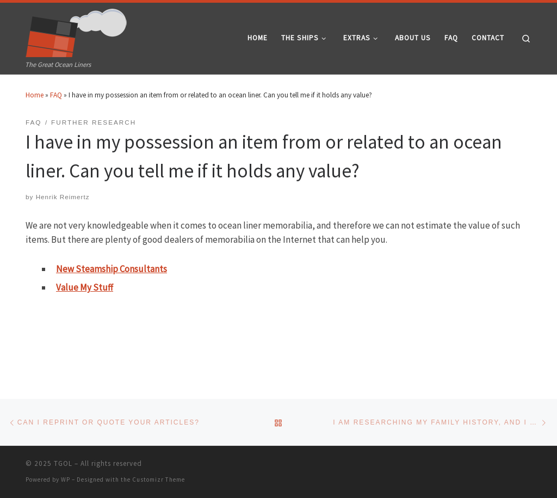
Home (35, 95)
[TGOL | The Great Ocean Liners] (76, 30)
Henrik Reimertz (63, 196)
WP (65, 479)
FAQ (56, 95)
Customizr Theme (158, 479)
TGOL (63, 463)
